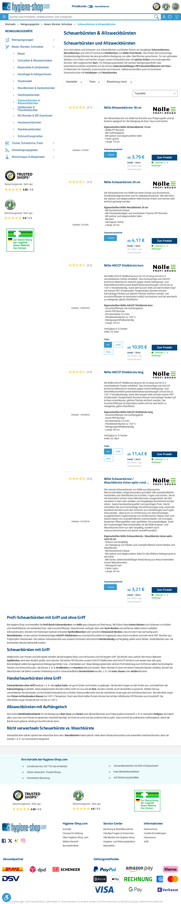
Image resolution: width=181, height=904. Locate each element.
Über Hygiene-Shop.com (75, 837)
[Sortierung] (155, 93)
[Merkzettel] (170, 17)
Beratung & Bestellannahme (118, 829)
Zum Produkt (164, 157)
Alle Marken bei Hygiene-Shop (119, 837)
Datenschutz (150, 829)
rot (108, 344)
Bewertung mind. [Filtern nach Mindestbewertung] (120, 81)
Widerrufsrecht (71, 841)
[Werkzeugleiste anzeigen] (6, 897)
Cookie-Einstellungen (155, 833)
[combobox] (80, 17)
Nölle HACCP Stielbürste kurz (123, 266)
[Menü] (4, 16)
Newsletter (109, 845)
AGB (146, 841)
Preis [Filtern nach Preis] (94, 81)
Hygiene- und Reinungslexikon (119, 841)
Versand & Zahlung (73, 833)
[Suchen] (156, 17)
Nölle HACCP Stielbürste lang (123, 372)
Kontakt (67, 829)
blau (108, 351)
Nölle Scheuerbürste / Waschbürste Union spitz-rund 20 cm (127, 481)
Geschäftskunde (102, 6)
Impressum (150, 837)
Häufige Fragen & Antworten (118, 833)
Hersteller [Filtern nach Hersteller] (74, 81)
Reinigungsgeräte (19, 31)
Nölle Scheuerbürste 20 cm (122, 182)
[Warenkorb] (177, 16)
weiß (118, 344)
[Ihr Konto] (164, 17)
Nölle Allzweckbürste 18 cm (122, 108)
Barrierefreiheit (71, 845)
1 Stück (110, 154)
